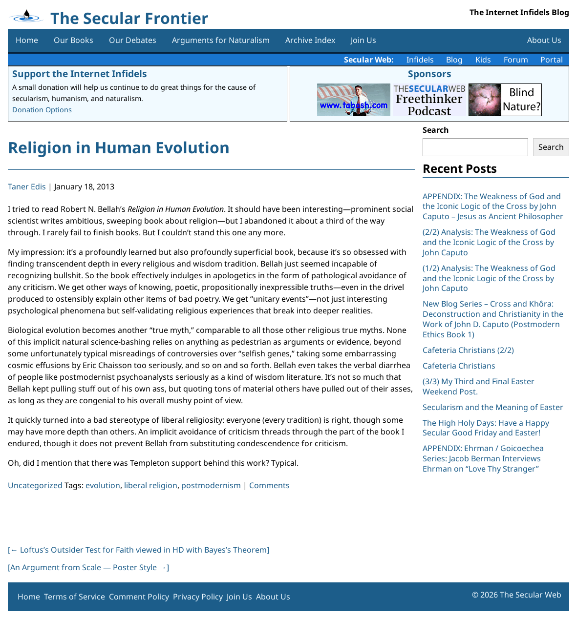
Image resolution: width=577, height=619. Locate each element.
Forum (516, 59)
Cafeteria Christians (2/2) (468, 350)
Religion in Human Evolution (119, 147)
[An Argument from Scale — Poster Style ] (88, 567)
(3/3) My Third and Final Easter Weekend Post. (478, 386)
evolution (102, 485)
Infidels (420, 59)
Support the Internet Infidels (79, 73)
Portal (551, 59)
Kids (483, 59)
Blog (454, 59)
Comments (269, 485)
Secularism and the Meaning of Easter (493, 407)
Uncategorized (35, 485)
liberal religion (150, 485)
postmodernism (211, 485)
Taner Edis (27, 186)
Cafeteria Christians (459, 365)
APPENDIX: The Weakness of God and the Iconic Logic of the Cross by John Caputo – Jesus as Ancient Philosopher (493, 206)
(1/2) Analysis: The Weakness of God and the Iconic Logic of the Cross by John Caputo (489, 278)
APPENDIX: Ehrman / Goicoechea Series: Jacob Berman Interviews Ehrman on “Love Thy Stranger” (483, 458)
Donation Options (42, 109)
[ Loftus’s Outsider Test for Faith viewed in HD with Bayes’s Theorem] (138, 549)
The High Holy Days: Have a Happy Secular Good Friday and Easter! (486, 427)
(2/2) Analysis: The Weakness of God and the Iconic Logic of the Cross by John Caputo (489, 242)
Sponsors (429, 73)
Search (436, 129)
